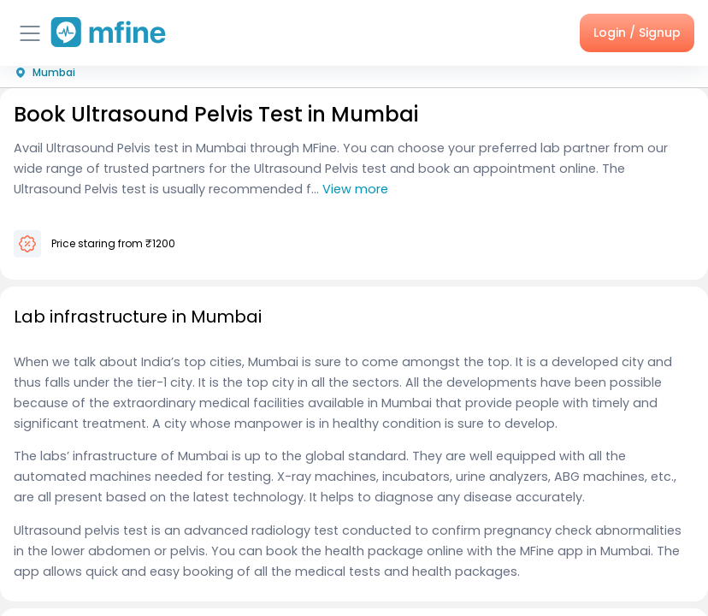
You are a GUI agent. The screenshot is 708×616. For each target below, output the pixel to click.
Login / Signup (637, 32)
